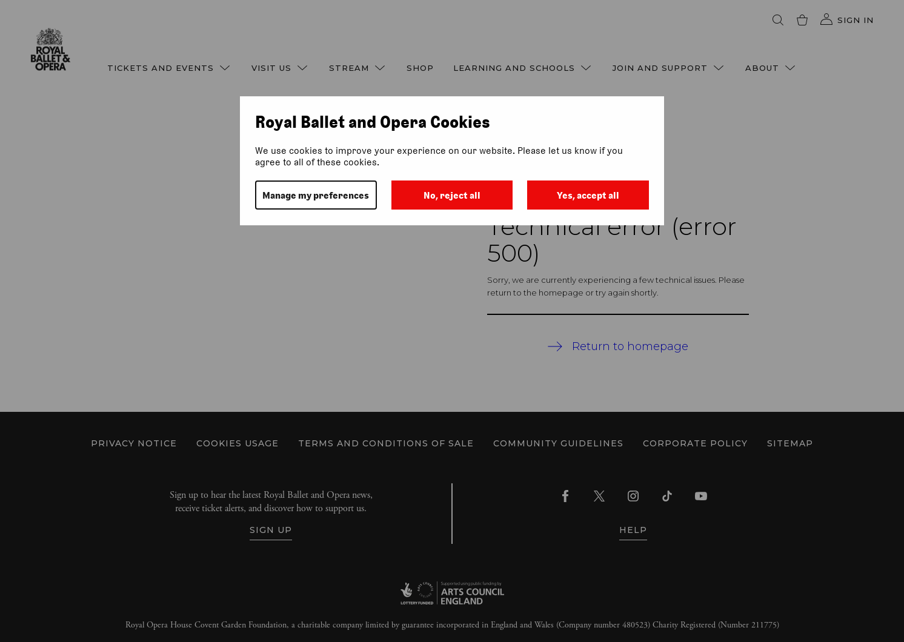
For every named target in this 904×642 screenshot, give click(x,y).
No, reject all (452, 195)
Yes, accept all (588, 195)
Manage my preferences (315, 195)
